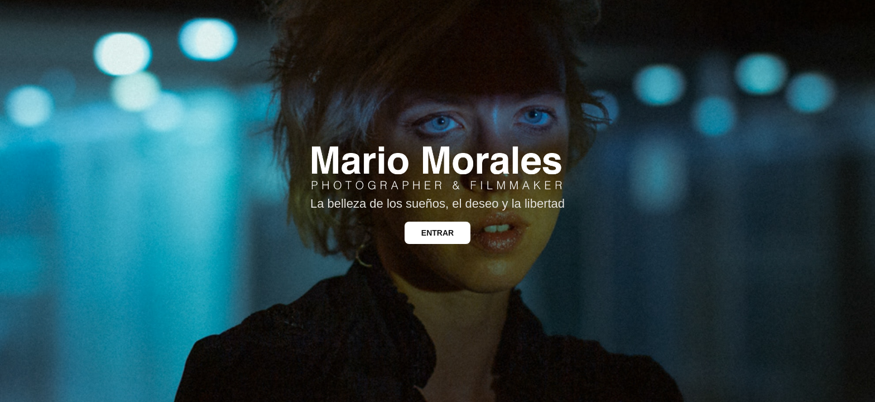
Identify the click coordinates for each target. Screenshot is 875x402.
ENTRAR (437, 232)
